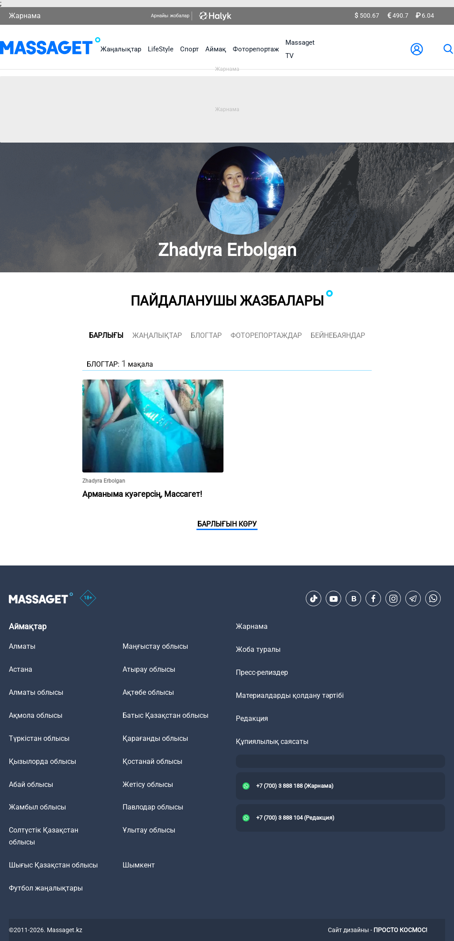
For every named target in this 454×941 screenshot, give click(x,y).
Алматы (22, 646)
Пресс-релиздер (262, 672)
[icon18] (88, 598)
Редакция (252, 718)
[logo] (50, 49)
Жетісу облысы (148, 784)
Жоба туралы (258, 649)
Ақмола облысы (35, 715)
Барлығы (106, 335)
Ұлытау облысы (149, 830)
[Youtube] (333, 598)
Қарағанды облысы (155, 738)
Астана (20, 669)
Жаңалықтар (120, 49)
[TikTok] (313, 598)
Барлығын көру (227, 524)
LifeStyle (160, 49)
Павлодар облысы (153, 807)
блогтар (206, 335)
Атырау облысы (149, 669)
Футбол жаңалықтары (46, 888)
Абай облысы (31, 784)
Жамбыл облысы (37, 807)
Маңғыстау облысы (155, 646)
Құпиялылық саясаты (272, 741)
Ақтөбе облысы (148, 692)
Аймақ (215, 49)
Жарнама (25, 16)
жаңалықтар (157, 335)
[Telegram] (413, 598)
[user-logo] (417, 49)
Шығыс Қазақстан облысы (53, 865)
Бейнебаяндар (338, 335)
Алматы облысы (36, 692)
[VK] (353, 598)
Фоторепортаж (256, 49)
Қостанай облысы (152, 761)
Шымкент (139, 865)
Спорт (189, 49)
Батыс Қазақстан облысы (165, 715)
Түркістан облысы (39, 738)
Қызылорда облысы (42, 761)
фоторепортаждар (266, 335)
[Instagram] (393, 598)
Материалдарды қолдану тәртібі (290, 695)
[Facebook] (373, 598)
